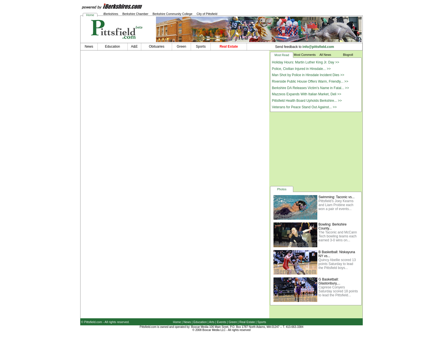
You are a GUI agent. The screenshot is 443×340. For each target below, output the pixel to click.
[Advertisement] (315, 148)
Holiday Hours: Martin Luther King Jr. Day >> (305, 62)
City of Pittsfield (207, 14)
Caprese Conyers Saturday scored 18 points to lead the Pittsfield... (338, 291)
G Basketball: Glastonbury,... (329, 281)
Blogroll (348, 54)
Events (221, 322)
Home (90, 15)
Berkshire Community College (172, 14)
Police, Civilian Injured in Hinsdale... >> (301, 69)
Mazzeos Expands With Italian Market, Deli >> (306, 94)
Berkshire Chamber (135, 14)
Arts (211, 322)
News (187, 322)
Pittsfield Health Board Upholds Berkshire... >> (307, 101)
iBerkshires (110, 14)
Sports (261, 322)
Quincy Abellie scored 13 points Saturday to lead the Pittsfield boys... (337, 264)
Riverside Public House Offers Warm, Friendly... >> (310, 81)
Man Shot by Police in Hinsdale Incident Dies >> (308, 75)
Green (233, 322)
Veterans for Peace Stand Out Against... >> (304, 107)
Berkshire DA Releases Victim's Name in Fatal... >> (310, 88)
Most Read (282, 55)
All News (325, 54)
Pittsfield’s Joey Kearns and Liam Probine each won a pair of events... (335, 205)
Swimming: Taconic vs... (336, 197)
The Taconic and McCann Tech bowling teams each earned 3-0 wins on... (337, 236)
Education (200, 322)
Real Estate (247, 322)
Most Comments (305, 54)
